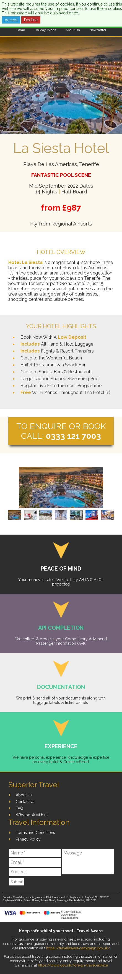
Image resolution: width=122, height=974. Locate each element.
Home (20, 30)
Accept (11, 20)
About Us (73, 30)
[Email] (35, 862)
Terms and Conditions (35, 832)
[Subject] (35, 872)
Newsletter (97, 30)
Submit (17, 882)
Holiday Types (45, 30)
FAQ (19, 808)
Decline (31, 20)
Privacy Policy (28, 839)
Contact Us (25, 801)
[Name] (35, 853)
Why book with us (32, 815)
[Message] (88, 861)
